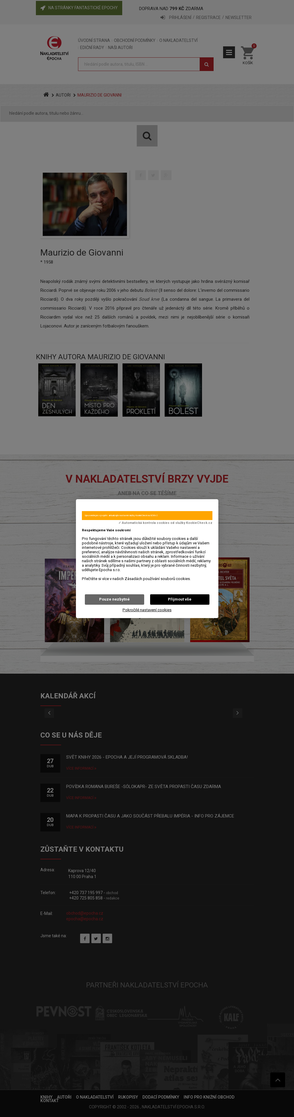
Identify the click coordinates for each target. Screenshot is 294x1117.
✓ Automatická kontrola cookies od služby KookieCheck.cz (165, 523)
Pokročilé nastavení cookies (147, 610)
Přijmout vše (179, 599)
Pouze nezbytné (114, 599)
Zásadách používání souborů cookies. (158, 578)
